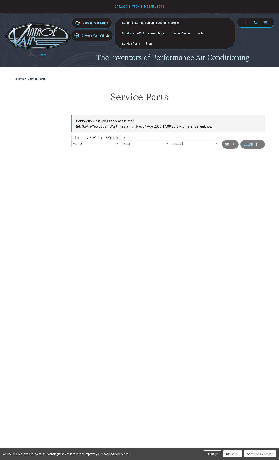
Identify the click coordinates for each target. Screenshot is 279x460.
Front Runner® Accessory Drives (144, 33)
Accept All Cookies (260, 454)
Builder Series (181, 33)
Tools (200, 33)
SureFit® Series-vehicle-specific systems (150, 23)
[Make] (95, 143)
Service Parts (131, 44)
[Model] (196, 143)
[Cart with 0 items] (255, 22)
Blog (149, 44)
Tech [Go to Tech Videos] (135, 7)
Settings (212, 454)
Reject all (232, 454)
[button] (92, 35)
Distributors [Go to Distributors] (154, 7)
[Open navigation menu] (265, 22)
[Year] (146, 143)
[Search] (246, 22)
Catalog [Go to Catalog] (121, 7)
